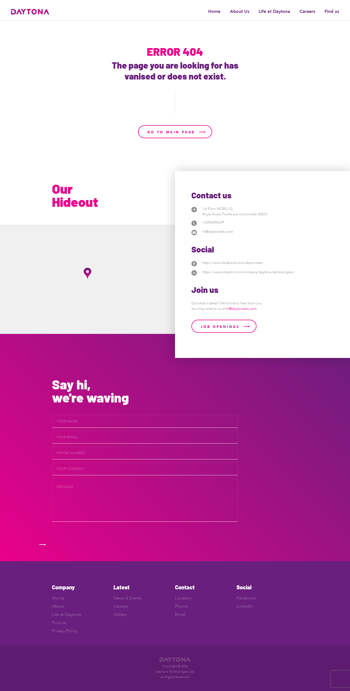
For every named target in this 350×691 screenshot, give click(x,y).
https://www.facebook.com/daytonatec (232, 262)
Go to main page (171, 132)
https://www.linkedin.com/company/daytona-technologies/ (248, 272)
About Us (239, 11)
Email (180, 614)
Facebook (246, 598)
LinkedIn (245, 606)
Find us (332, 11)
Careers (307, 11)
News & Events (127, 598)
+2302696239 (213, 222)
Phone (181, 606)
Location (183, 598)
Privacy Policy (65, 631)
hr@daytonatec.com (217, 231)
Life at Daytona (274, 11)
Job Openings (220, 327)
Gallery (120, 614)
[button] (87, 273)
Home (214, 11)
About (58, 606)
